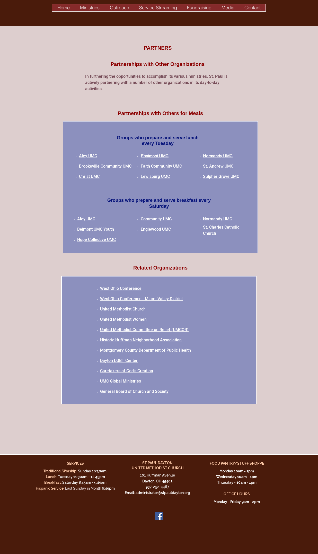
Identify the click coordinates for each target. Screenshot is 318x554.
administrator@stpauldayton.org (163, 493)
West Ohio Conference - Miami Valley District (141, 299)
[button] (89, 7)
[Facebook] (159, 516)
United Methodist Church (123, 309)
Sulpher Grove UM (220, 177)
